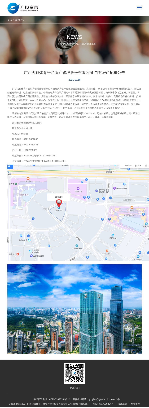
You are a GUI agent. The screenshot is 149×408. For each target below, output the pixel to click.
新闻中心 (19, 19)
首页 (9, 19)
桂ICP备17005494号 (103, 404)
